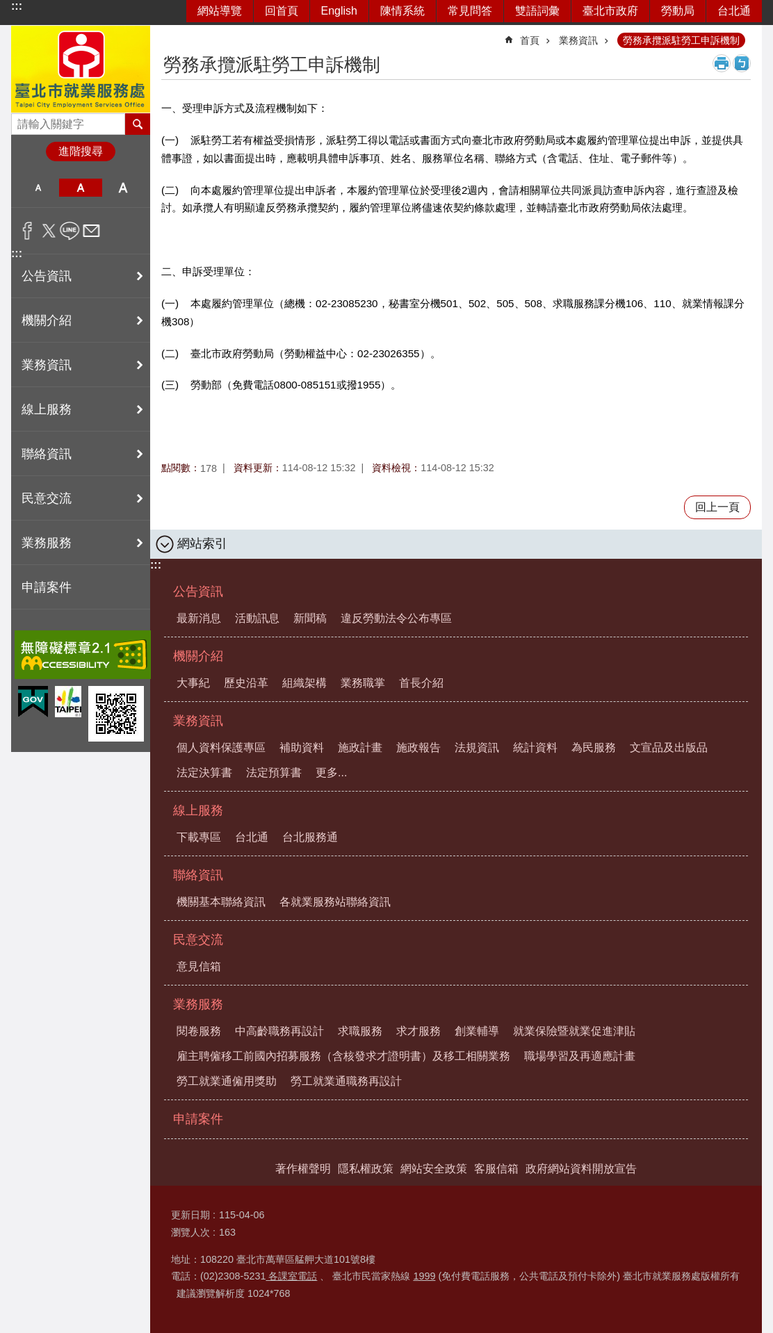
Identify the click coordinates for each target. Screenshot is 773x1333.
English (339, 11)
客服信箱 (496, 1169)
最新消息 (199, 618)
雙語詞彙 (537, 11)
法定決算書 (204, 772)
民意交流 (198, 940)
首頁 (529, 40)
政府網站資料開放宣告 (581, 1169)
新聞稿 (310, 618)
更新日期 (190, 1214)
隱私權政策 (365, 1169)
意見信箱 (199, 966)
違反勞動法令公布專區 (396, 618)
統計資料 (535, 747)
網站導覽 (219, 11)
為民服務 (593, 747)
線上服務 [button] (47, 409)
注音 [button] (742, 63)
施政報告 (418, 747)
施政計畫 (360, 747)
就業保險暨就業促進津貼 (574, 1031)
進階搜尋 (80, 151)
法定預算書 (274, 772)
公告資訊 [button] (47, 276)
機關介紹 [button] (47, 320)
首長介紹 (421, 683)
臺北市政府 (610, 11)
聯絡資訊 (198, 875)
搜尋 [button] (137, 123)
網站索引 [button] (202, 543)
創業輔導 (477, 1031)
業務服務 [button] (47, 543)
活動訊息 (257, 618)
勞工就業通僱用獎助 (227, 1081)
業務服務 (198, 1004)
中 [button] (80, 188)
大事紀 (193, 683)
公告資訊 (198, 591)
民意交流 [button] (47, 498)
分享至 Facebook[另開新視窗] (27, 230)
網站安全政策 (433, 1169)
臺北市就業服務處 (80, 69)
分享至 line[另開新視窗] (70, 230)
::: (16, 6)
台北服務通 (310, 837)
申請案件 (47, 587)
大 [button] (123, 188)
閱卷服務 (199, 1031)
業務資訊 (578, 40)
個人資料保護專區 (221, 747)
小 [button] (38, 188)
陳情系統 (402, 11)
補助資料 (301, 747)
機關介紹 (198, 656)
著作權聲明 (303, 1169)
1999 (424, 1276)
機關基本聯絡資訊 (221, 902)
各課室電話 (291, 1276)
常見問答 (470, 11)
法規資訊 (477, 747)
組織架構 (304, 683)
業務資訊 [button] (47, 365)
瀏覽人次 (190, 1232)
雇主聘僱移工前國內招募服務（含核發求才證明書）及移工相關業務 (343, 1056)
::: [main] (170, 34)
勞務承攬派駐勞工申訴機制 (681, 40)
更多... (331, 772)
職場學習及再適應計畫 (579, 1056)
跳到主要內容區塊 (7, 7)
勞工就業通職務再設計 (346, 1081)
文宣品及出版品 (669, 747)
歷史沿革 (246, 683)
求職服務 (360, 1031)
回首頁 (281, 11)
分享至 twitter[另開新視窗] (49, 230)
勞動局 (677, 11)
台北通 (734, 11)
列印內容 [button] (722, 63)
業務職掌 (363, 683)
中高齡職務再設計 (279, 1031)
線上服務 (198, 810)
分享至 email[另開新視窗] (91, 230)
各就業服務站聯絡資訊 (335, 902)
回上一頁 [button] (717, 507)
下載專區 (199, 837)
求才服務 (418, 1031)
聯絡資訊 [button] (47, 454)
